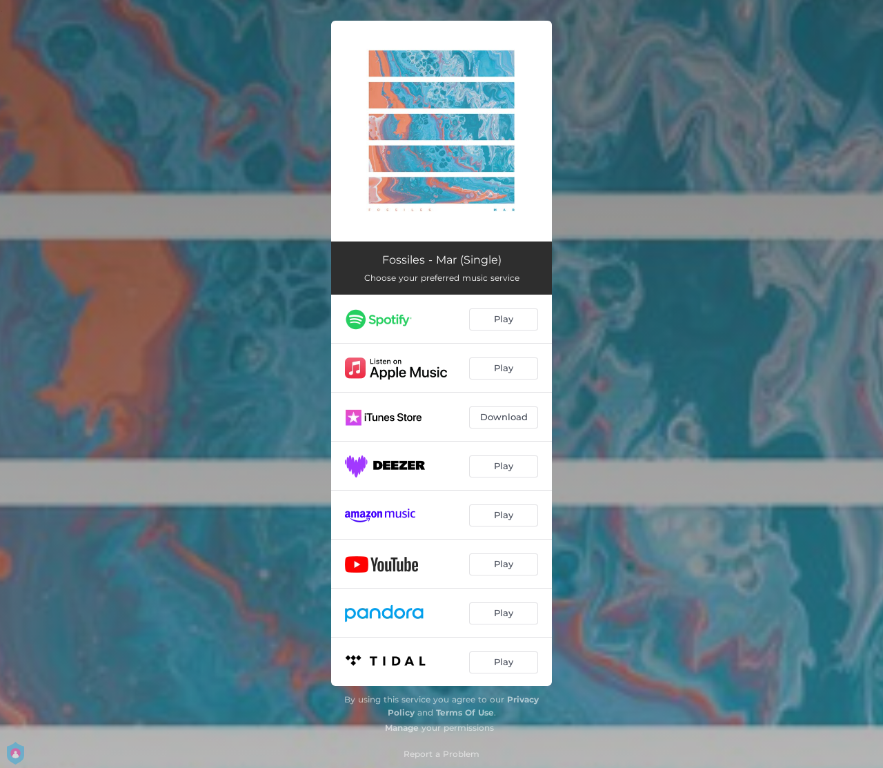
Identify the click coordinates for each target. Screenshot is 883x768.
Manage (402, 727)
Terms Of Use (465, 712)
